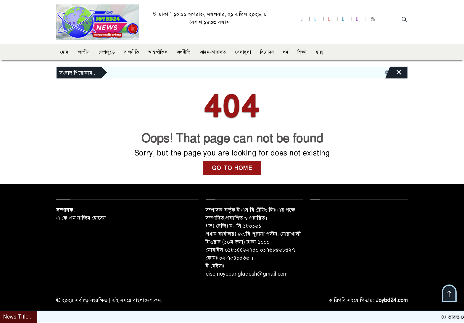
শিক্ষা (301, 52)
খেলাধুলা (243, 52)
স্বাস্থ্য (319, 52)
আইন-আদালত (213, 52)
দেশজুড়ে (107, 52)
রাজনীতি (131, 52)
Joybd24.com (392, 300)
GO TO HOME (232, 168)
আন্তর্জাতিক (157, 52)
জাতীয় (83, 52)
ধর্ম (285, 52)
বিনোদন (267, 52)
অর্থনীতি (184, 52)
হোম (64, 52)
